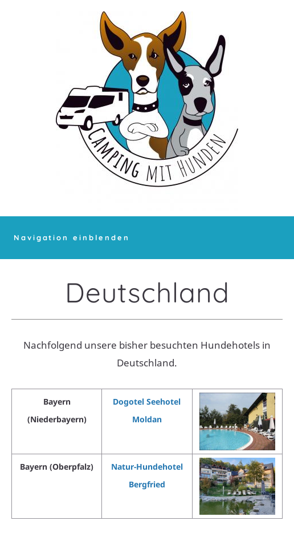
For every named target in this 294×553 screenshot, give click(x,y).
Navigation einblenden (72, 237)
